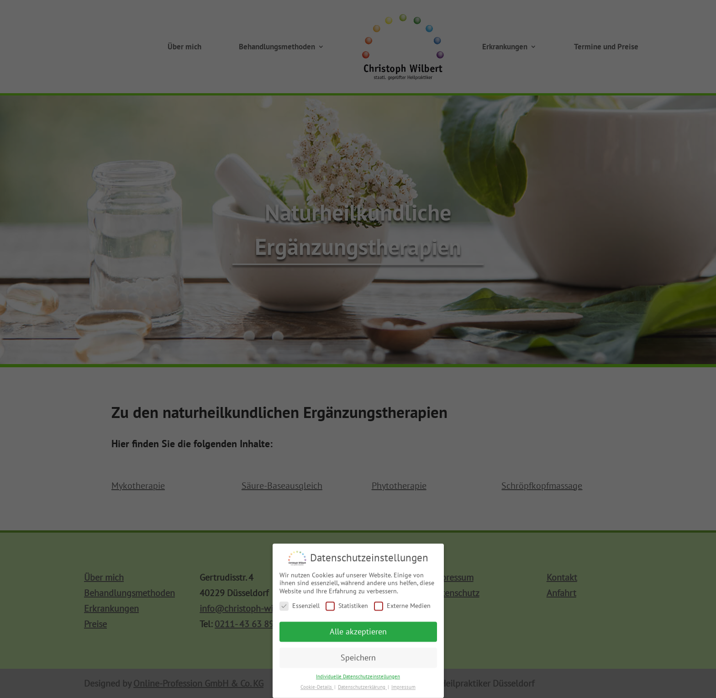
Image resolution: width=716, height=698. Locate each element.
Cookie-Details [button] (316, 690)
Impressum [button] (403, 690)
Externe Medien (402, 609)
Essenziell (299, 609)
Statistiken (347, 609)
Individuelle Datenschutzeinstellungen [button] (358, 680)
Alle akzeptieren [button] (358, 635)
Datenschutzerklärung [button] (362, 690)
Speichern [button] (358, 661)
